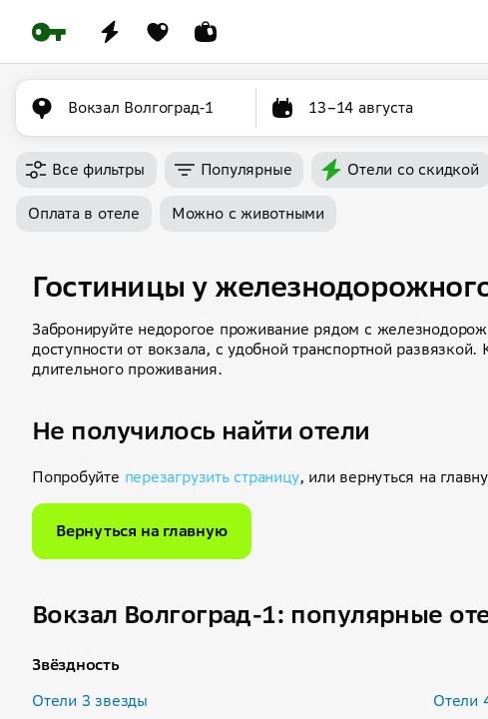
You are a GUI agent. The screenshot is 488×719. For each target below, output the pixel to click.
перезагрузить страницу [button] (212, 476)
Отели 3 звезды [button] (90, 700)
